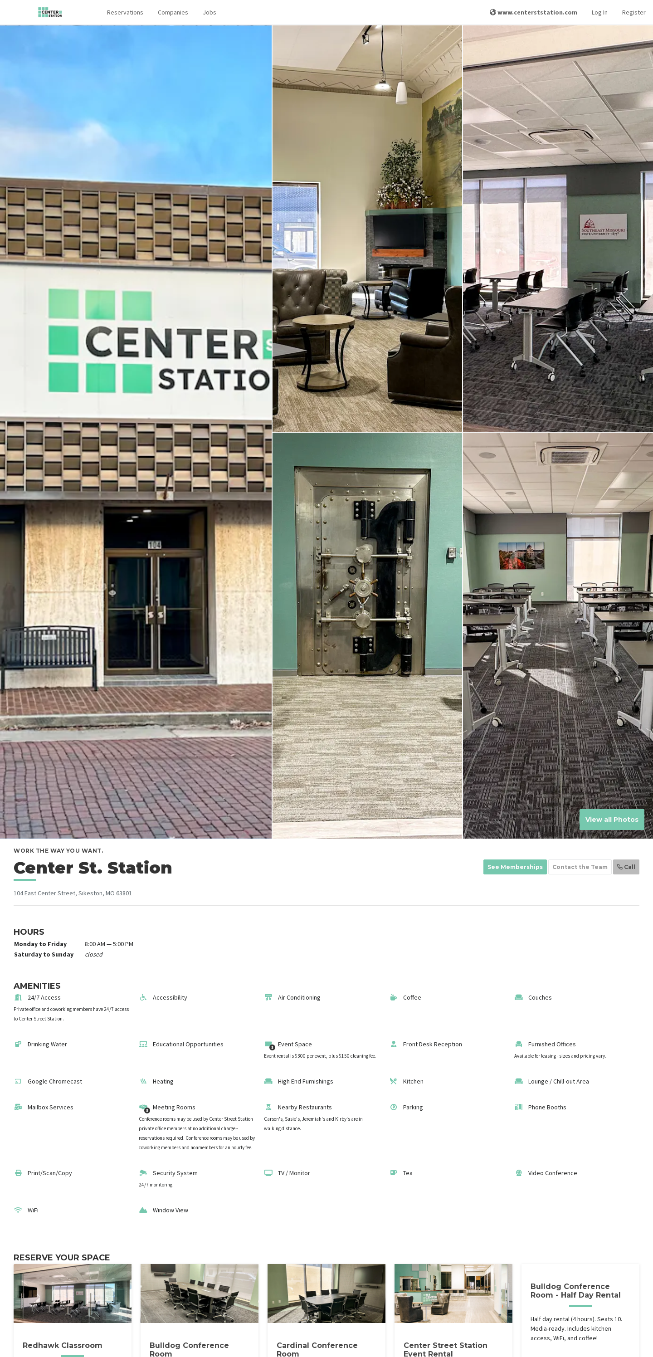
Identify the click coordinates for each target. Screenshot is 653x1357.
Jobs (209, 12)
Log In (600, 12)
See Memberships (515, 867)
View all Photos (611, 819)
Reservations (125, 12)
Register (634, 12)
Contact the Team (580, 867)
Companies (173, 12)
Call (626, 867)
